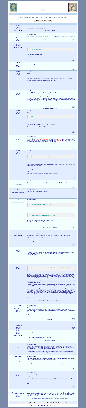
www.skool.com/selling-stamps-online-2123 (50, 259)
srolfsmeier (18, 344)
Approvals (20, 30)
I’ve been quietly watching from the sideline (59, 182)
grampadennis (18, 356)
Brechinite (18, 25)
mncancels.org (49, 319)
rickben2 (18, 62)
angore (18, 180)
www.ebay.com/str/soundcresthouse (50, 108)
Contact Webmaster (34, 405)
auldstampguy (18, 305)
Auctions (15, 30)
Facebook (53, 405)
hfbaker (18, 136)
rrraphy (18, 189)
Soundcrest (18, 90)
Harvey (18, 34)
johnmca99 (18, 372)
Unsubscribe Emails (47, 405)
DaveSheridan (18, 247)
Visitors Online (41, 405)
